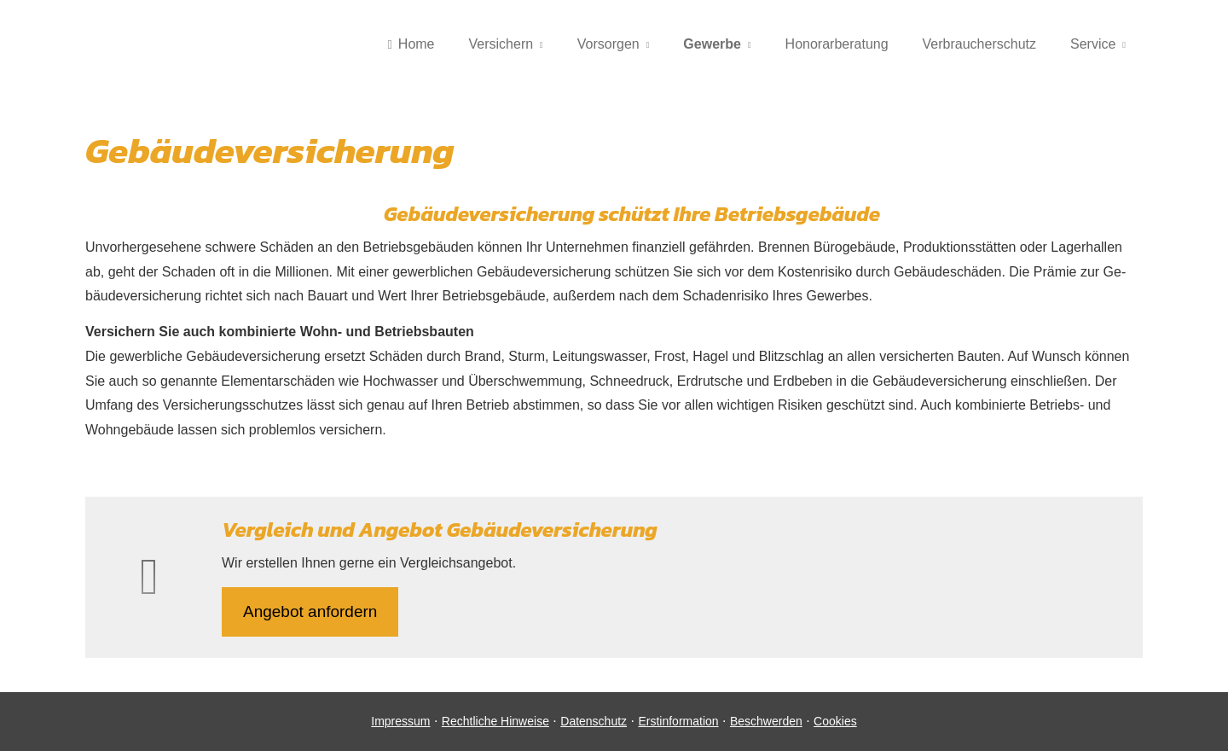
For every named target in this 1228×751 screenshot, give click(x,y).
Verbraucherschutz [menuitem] (979, 44)
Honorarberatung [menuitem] (837, 44)
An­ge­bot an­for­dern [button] (310, 611)
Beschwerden (766, 721)
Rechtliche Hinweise (495, 721)
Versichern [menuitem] (501, 44)
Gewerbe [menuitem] (712, 44)
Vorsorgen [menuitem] (608, 44)
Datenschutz (593, 721)
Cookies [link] (835, 721)
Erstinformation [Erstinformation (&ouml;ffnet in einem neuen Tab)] (678, 721)
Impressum (400, 721)
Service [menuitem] (1092, 44)
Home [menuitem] (410, 44)
